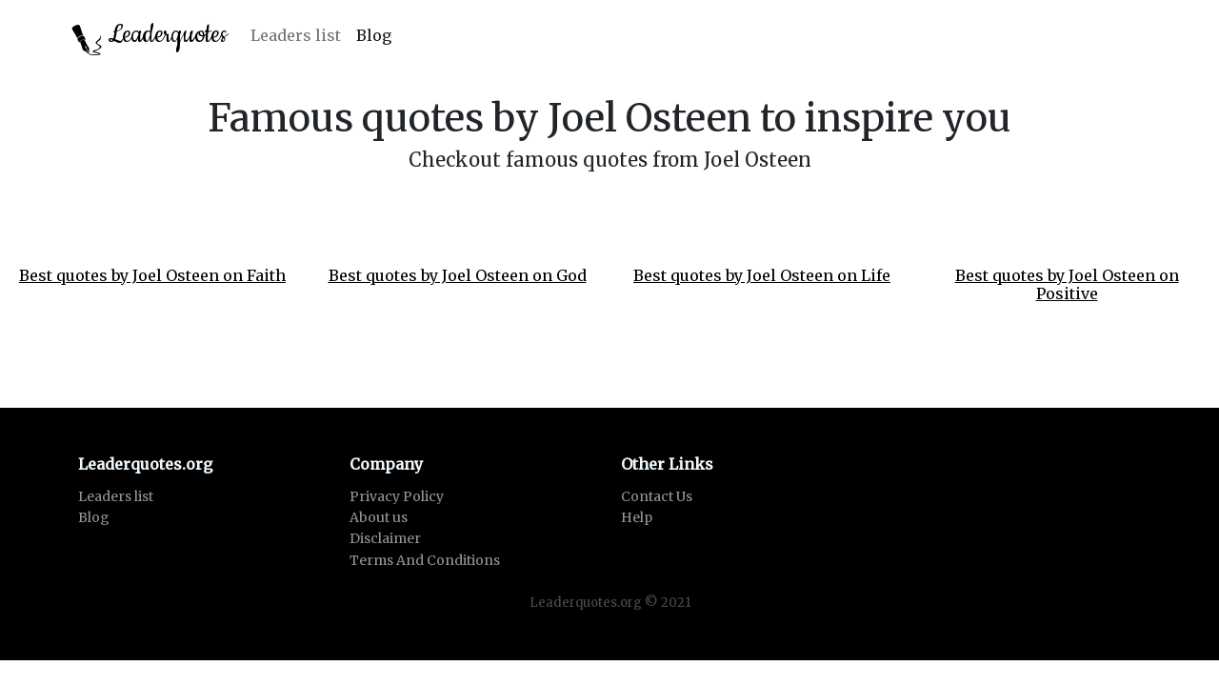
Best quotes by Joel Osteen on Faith (152, 275)
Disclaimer (385, 538)
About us (379, 517)
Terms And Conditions (425, 560)
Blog (373, 35)
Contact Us (656, 496)
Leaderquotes (149, 36)
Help (636, 517)
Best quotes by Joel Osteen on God (458, 275)
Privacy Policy (397, 496)
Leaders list (295, 35)
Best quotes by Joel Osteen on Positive (1067, 284)
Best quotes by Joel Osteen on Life (761, 275)
